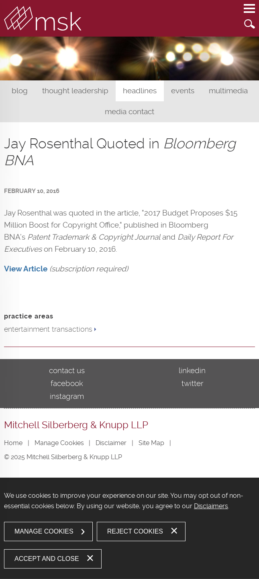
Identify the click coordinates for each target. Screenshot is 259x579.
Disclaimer (111, 443)
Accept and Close (46, 558)
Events (182, 90)
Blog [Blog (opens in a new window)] (20, 90)
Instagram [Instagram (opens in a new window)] (67, 396)
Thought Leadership (75, 90)
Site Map (151, 443)
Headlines (140, 90)
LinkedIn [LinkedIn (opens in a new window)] (192, 370)
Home (13, 443)
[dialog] (129, 528)
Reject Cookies (135, 531)
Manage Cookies (59, 443)
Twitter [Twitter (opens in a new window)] (192, 383)
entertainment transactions (48, 329)
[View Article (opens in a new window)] (25, 268)
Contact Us (67, 370)
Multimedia (228, 90)
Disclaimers (211, 506)
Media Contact (129, 111)
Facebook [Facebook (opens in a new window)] (67, 383)
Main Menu (249, 12)
